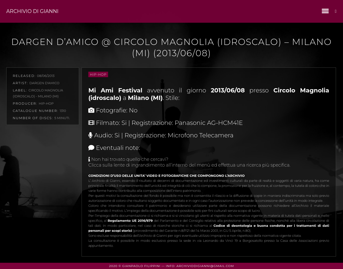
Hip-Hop (98, 74)
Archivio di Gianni (32, 11)
